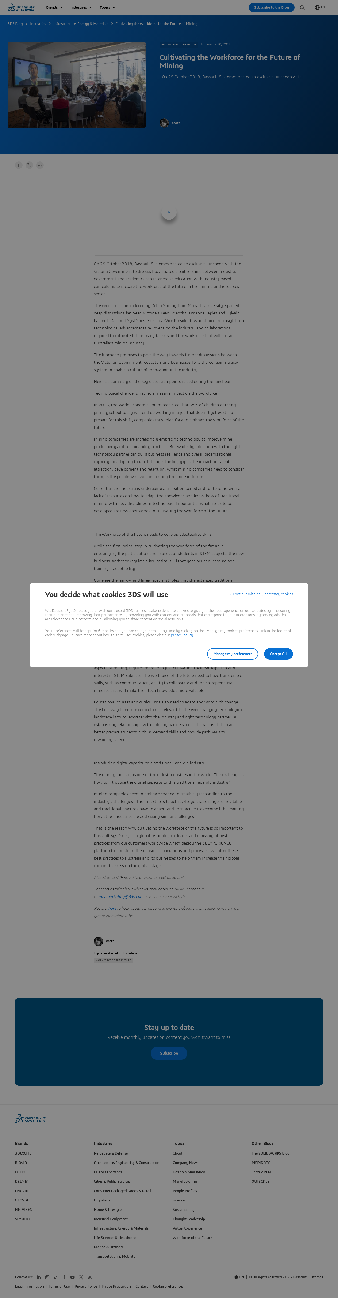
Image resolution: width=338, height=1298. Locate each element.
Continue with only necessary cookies (263, 595)
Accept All (278, 654)
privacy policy (182, 635)
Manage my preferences (230, 654)
